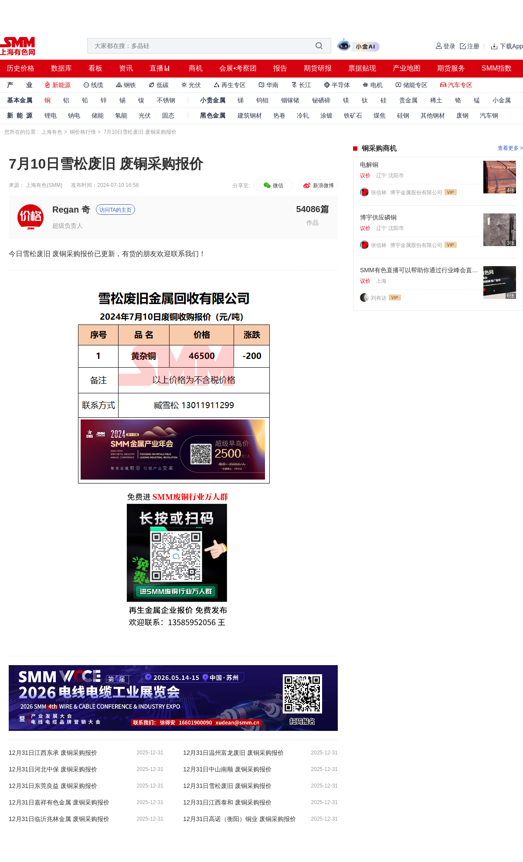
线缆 (93, 84)
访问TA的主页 (115, 210)
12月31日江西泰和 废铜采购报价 (227, 802)
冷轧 (303, 115)
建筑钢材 (250, 115)
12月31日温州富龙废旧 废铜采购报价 (233, 752)
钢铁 (126, 84)
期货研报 (318, 68)
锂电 (50, 115)
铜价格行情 (83, 132)
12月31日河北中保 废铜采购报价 (53, 769)
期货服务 (451, 68)
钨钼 (262, 100)
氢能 (121, 115)
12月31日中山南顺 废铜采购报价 (227, 769)
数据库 (61, 68)
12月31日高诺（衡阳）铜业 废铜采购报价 (239, 818)
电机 (373, 84)
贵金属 (408, 100)
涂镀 (326, 115)
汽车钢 (489, 115)
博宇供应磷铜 (378, 217)
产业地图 (407, 68)
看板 (95, 68)
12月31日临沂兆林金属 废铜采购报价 (59, 818)
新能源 (57, 84)
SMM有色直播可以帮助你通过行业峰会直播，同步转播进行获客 (420, 270)
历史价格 (20, 68)
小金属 (501, 100)
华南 (268, 84)
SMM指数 (497, 68)
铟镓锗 (290, 100)
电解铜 (369, 164)
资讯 (126, 68)
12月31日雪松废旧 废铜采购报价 (227, 785)
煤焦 (380, 115)
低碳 (159, 84)
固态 (168, 115)
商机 (196, 68)
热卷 (279, 115)
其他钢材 (433, 115)
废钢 (462, 115)
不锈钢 (166, 100)
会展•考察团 (238, 68)
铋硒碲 (321, 100)
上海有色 (51, 132)
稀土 (436, 100)
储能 (98, 115)
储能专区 (411, 84)
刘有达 (379, 298)
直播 (156, 68)
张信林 (379, 192)
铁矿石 (353, 115)
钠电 (74, 115)
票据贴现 (362, 68)
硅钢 (403, 115)
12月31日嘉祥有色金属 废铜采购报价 (59, 802)
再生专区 (230, 84)
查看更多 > (510, 148)
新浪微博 (317, 185)
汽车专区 (456, 84)
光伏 (191, 84)
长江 (301, 84)
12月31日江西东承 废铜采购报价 (53, 752)
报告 (280, 68)
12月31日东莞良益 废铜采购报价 (53, 785)
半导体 (337, 84)
